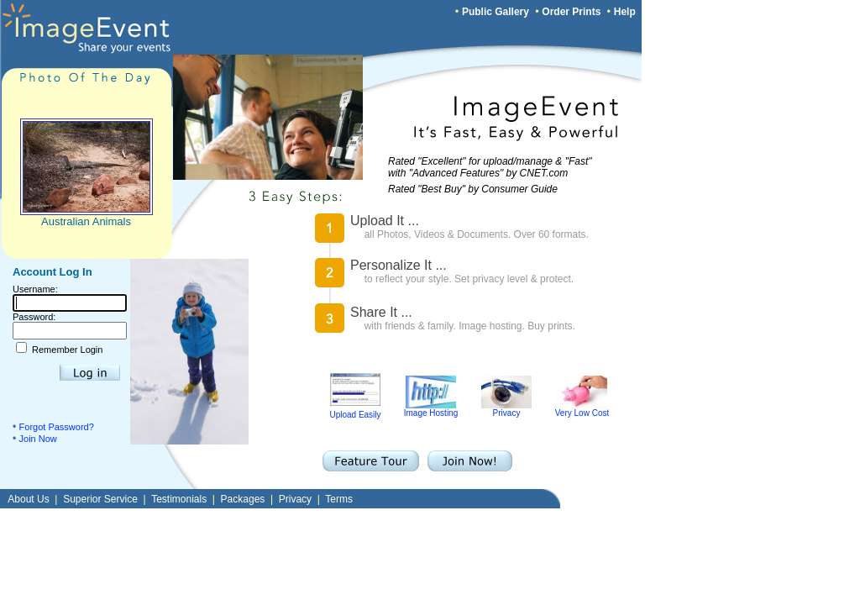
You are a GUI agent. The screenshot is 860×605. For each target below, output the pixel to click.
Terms (339, 499)
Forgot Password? (56, 427)
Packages (243, 499)
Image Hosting (431, 409)
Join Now (38, 439)
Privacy (506, 409)
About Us (28, 499)
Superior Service (100, 499)
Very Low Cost (582, 409)
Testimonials (179, 499)
